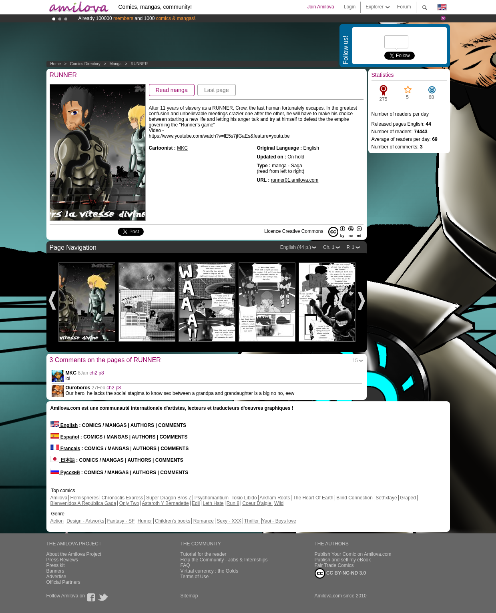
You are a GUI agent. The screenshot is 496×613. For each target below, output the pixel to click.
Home (55, 64)
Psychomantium (212, 498)
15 (355, 360)
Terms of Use (195, 576)
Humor (145, 521)
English (64, 425)
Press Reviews (62, 560)
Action (57, 521)
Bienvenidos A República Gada (83, 503)
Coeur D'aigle (257, 503)
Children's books (172, 521)
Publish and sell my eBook (343, 560)
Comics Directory (85, 64)
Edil (196, 503)
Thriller (252, 521)
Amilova (59, 498)
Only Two (129, 503)
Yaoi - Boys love (279, 521)
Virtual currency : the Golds (210, 571)
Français (65, 448)
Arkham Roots (274, 498)
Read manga (172, 90)
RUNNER (139, 64)
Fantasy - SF (121, 521)
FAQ (185, 565)
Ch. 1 (329, 247)
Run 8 (233, 503)
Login (349, 7)
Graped (408, 498)
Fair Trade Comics (334, 565)
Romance (203, 521)
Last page (216, 90)
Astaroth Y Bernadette (165, 503)
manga (115, 64)
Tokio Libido (244, 498)
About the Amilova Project (73, 554)
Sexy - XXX (229, 521)
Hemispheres (84, 498)
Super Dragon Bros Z (168, 498)
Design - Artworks (85, 521)
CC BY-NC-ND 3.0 (340, 573)
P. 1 (351, 247)
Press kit (55, 565)
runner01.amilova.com (295, 180)
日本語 (62, 460)
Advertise (56, 576)
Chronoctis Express (122, 498)
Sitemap (189, 596)
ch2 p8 (97, 373)
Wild (278, 503)
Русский (65, 472)
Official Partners (63, 582)
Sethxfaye (386, 498)
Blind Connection (354, 498)
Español (64, 437)
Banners (55, 571)
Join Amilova (320, 7)
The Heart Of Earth (313, 498)
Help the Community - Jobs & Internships (224, 560)
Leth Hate (213, 503)
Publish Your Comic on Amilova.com (353, 554)
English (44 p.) (295, 247)
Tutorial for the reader (204, 554)
